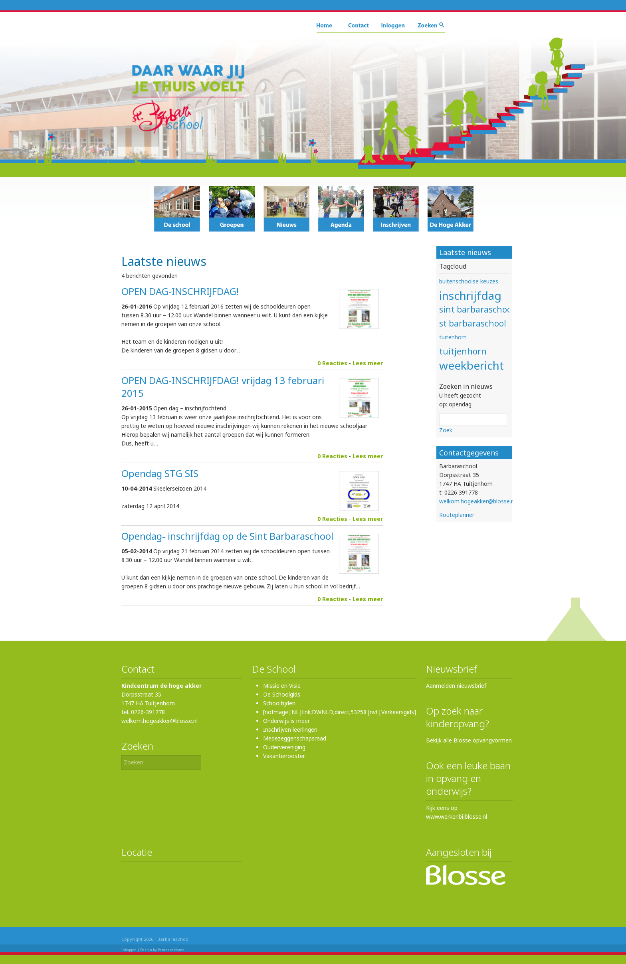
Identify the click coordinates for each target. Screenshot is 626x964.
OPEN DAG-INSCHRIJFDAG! (180, 291)
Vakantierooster (284, 756)
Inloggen (129, 949)
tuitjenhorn (463, 351)
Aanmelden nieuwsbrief (456, 685)
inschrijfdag (470, 295)
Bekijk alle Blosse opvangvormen (469, 740)
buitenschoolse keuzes (468, 281)
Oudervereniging (284, 747)
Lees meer (368, 363)
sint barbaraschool (476, 309)
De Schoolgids (281, 694)
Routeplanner (456, 515)
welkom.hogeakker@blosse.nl (477, 501)
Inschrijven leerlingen (290, 729)
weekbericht (471, 365)
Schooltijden (279, 703)
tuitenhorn (453, 337)
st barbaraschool (472, 323)
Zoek (445, 430)
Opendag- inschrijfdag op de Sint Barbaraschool (227, 535)
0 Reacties (332, 363)
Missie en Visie (282, 685)
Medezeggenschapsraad (294, 738)
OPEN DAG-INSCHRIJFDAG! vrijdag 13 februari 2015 (222, 387)
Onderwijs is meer (286, 720)
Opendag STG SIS (159, 473)
